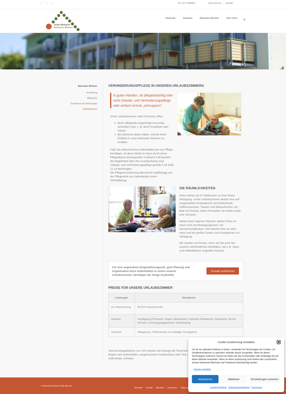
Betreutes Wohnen (209, 18)
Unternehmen (214, 3)
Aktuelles (187, 18)
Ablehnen (233, 379)
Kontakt (229, 3)
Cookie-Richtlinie (218, 387)
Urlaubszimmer (89, 109)
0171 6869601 (188, 3)
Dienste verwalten (202, 369)
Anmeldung (91, 92)
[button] (279, 342)
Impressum (257, 387)
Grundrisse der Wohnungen (83, 103)
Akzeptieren (205, 379)
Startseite (170, 18)
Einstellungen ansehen (265, 379)
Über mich (231, 18)
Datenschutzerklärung (239, 387)
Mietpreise (92, 98)
